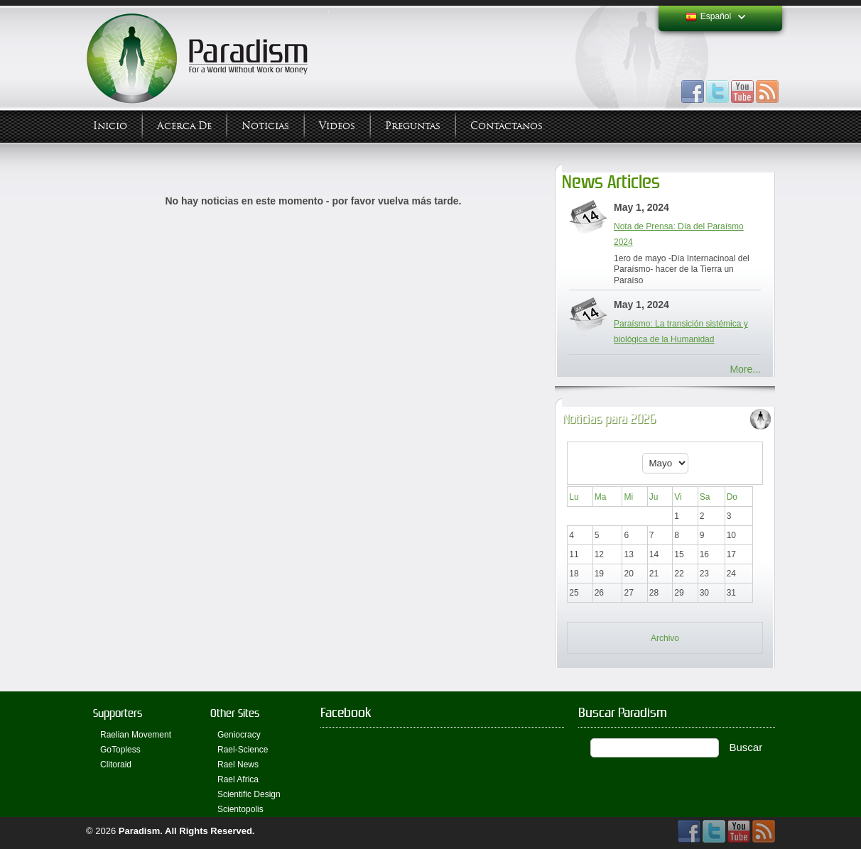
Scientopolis (240, 809)
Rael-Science (242, 750)
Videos (337, 126)
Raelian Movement (135, 735)
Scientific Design (249, 794)
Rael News (238, 764)
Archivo (665, 638)
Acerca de (184, 126)
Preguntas (412, 126)
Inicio (110, 126)
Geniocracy (239, 735)
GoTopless (120, 750)
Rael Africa (238, 779)
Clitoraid (115, 764)
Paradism (140, 831)
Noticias (265, 126)
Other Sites (234, 713)
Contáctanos (506, 126)
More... (745, 369)
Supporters (117, 713)
